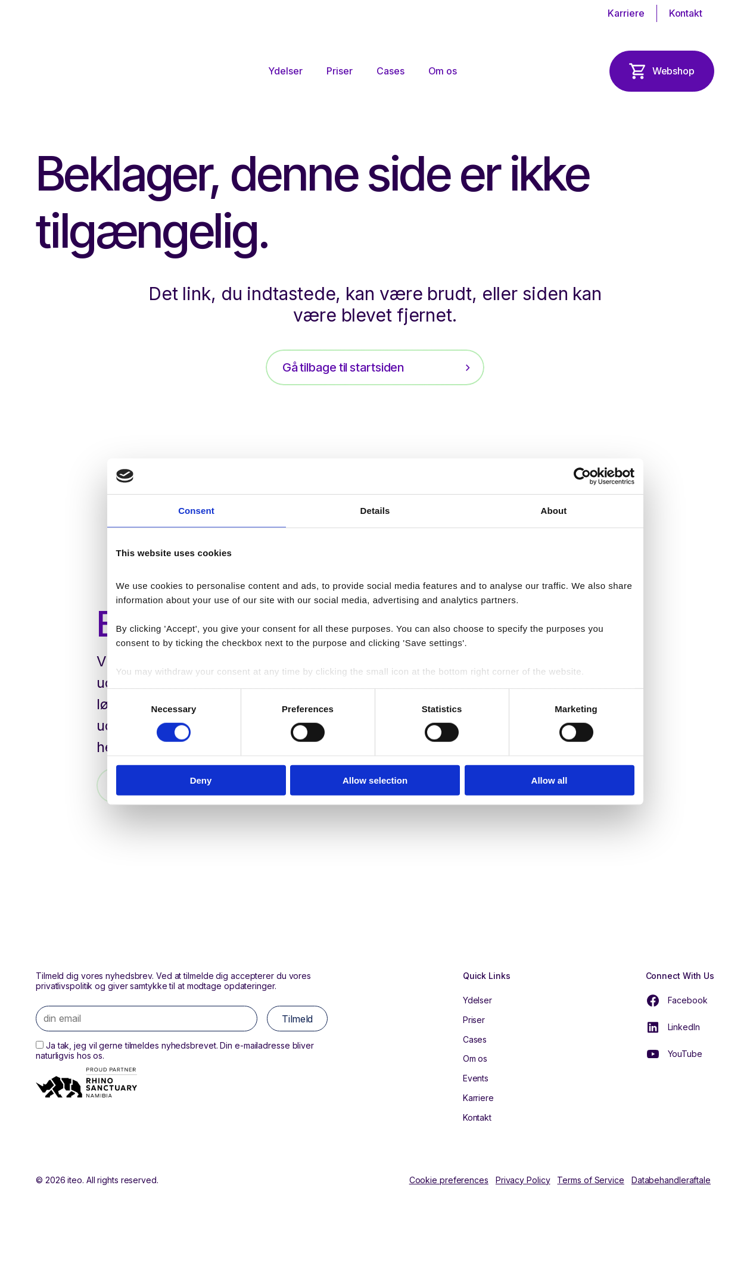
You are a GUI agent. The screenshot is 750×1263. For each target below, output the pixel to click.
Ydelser (286, 71)
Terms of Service (590, 1180)
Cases (390, 71)
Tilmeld (297, 1019)
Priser (339, 71)
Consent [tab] (196, 510)
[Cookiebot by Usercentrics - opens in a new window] (582, 476)
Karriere (626, 13)
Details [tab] (375, 510)
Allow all (549, 780)
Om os (442, 71)
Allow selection (375, 780)
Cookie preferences (448, 1180)
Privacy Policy (523, 1180)
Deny (201, 780)
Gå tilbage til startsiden (343, 367)
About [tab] (554, 510)
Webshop (673, 71)
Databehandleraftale (671, 1180)
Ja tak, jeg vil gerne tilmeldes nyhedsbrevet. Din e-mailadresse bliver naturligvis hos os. (175, 1050)
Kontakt (685, 13)
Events (475, 1078)
